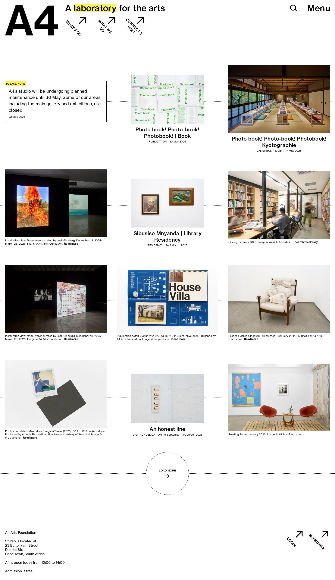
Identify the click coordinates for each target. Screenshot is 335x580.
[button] (293, 7)
